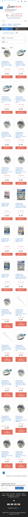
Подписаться (19, 488)
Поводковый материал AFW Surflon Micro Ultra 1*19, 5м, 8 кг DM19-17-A (6, 383)
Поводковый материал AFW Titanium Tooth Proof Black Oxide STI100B (20, 205)
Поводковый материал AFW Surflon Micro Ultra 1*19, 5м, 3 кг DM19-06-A (6, 99)
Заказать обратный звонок (14, 17)
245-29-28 (15, 16)
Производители (11, 495)
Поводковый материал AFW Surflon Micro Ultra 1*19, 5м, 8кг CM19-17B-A (6, 348)
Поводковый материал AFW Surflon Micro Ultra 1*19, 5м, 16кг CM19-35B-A (20, 383)
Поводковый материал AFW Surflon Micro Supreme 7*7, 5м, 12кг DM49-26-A (6, 454)
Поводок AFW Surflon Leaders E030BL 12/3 (5, 240)
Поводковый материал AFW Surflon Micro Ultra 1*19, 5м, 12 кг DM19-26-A (20, 348)
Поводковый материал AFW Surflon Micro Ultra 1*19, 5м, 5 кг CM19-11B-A (6, 135)
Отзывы (15, 25)
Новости (4, 25)
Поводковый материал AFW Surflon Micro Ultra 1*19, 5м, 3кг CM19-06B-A (6, 419)
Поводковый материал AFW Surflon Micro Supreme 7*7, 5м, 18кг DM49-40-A (21, 419)
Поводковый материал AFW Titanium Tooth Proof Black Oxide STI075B (20, 276)
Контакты (18, 495)
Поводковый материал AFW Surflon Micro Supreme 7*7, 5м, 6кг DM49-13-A (20, 135)
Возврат (4, 495)
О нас (3, 493)
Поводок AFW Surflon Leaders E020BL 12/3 (19, 240)
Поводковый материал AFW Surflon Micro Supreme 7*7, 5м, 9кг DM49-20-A (20, 454)
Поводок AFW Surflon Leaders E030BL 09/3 (5, 205)
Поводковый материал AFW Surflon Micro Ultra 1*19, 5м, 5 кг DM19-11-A (20, 64)
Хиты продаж (17, 24)
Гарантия (18, 493)
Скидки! (4, 24)
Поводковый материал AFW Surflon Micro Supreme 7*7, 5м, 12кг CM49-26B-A (6, 170)
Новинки (9, 24)
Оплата (7, 493)
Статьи (10, 25)
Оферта (23, 493)
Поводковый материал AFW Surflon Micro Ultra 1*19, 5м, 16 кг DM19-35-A (6, 64)
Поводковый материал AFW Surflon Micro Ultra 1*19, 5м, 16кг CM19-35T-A (6, 312)
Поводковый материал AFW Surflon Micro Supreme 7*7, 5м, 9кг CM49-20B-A (20, 170)
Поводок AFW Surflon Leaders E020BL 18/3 (5, 276)
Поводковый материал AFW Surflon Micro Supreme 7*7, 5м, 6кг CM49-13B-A (20, 312)
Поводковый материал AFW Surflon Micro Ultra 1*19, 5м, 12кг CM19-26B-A (20, 99)
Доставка (12, 493)
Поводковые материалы (8, 33)
